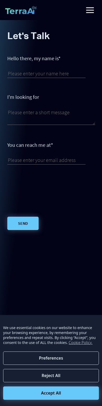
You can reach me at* (30, 145)
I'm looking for (23, 97)
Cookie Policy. (80, 342)
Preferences (51, 358)
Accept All (51, 393)
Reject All (50, 375)
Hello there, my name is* (34, 58)
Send (23, 223)
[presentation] (47, 190)
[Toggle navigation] (90, 10)
